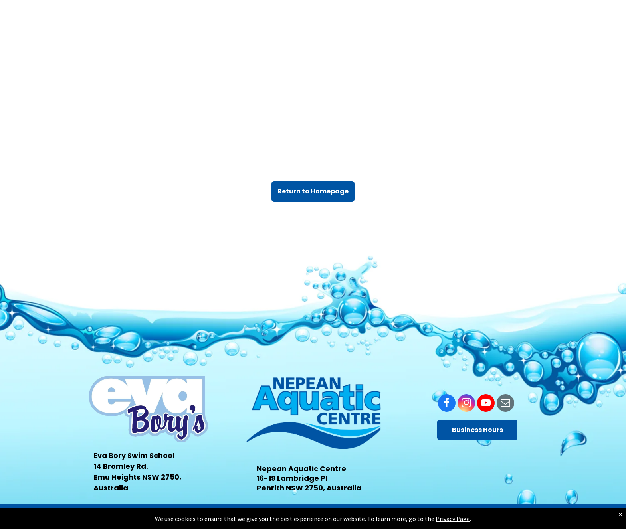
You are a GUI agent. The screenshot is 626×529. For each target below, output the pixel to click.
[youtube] (486, 404)
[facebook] (447, 404)
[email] (505, 404)
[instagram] (466, 404)
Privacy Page (453, 519)
